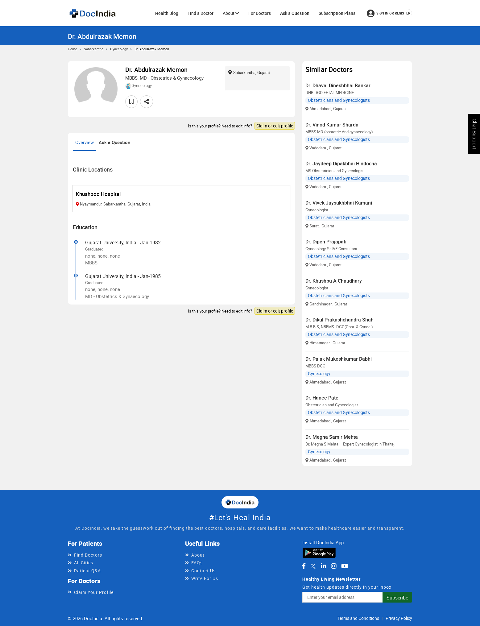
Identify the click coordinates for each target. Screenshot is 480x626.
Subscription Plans (337, 13)
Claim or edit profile (274, 126)
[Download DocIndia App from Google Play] (319, 552)
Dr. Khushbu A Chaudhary (333, 280)
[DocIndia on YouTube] (344, 566)
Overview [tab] (84, 142)
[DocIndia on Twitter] (313, 566)
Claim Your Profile (94, 592)
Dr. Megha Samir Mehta (331, 436)
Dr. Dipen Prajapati (325, 241)
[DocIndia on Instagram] (334, 566)
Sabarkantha (93, 49)
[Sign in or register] (389, 13)
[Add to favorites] (131, 101)
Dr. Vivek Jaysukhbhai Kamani (338, 202)
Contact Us (203, 571)
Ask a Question (294, 13)
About (231, 13)
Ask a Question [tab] (114, 142)
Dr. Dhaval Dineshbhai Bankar (337, 85)
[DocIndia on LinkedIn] (323, 566)
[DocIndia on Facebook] (303, 566)
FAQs (197, 563)
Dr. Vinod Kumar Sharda (331, 124)
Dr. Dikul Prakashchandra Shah (339, 319)
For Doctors (259, 13)
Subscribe (397, 597)
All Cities (83, 563)
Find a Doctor (200, 13)
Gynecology (119, 49)
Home (72, 49)
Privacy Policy (399, 618)
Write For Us (204, 578)
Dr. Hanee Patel (322, 397)
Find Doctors (88, 555)
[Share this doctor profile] (146, 101)
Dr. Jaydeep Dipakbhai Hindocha (341, 163)
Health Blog (166, 13)
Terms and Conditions (358, 618)
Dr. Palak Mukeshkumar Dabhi (338, 358)
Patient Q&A (87, 571)
